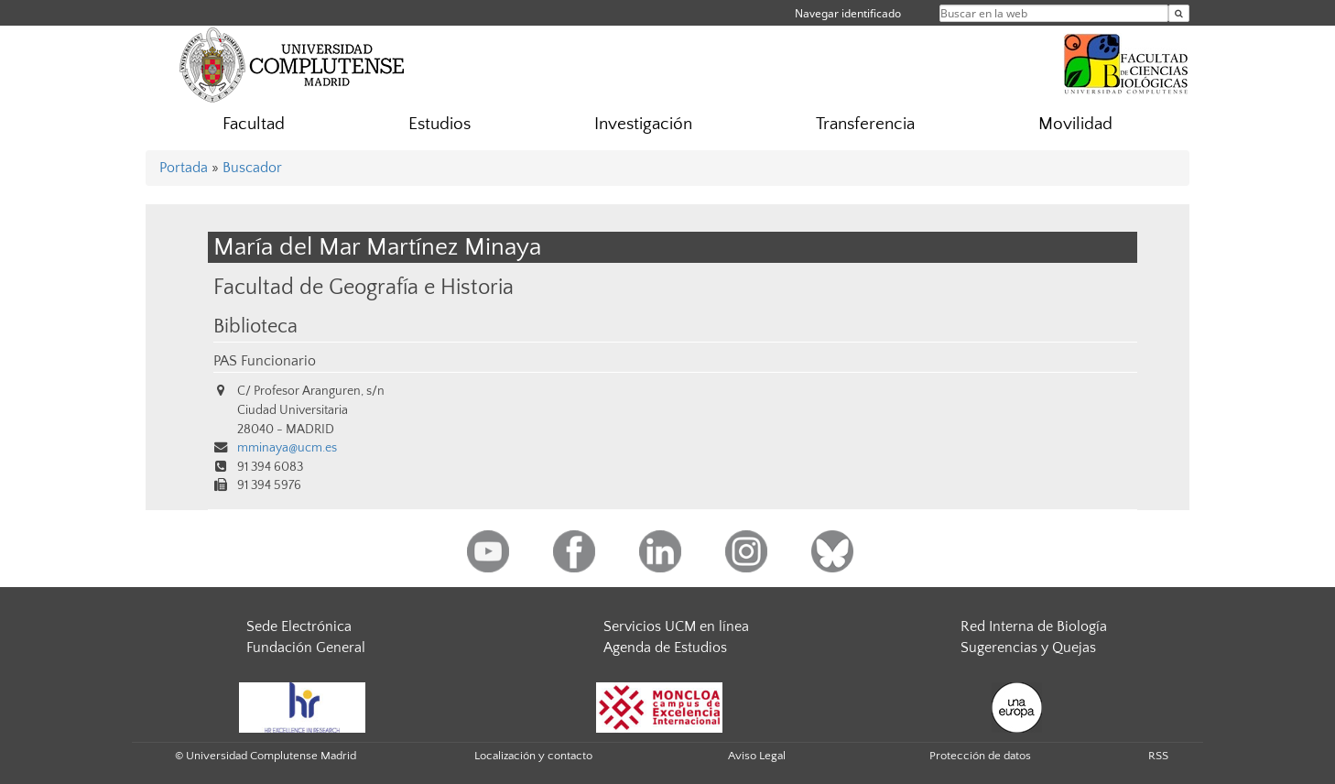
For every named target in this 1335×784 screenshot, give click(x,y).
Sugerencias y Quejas (1028, 647)
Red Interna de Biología (1034, 626)
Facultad (253, 124)
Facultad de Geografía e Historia (363, 287)
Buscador (252, 167)
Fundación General (305, 647)
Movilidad (1075, 124)
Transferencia (865, 124)
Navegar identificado (848, 13)
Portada (183, 167)
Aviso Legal (757, 755)
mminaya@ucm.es (287, 448)
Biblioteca (255, 327)
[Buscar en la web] (1178, 13)
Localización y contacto (533, 755)
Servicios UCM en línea (676, 626)
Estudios (439, 124)
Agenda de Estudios (665, 647)
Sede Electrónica (299, 626)
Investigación (643, 124)
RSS (1158, 755)
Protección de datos (980, 755)
